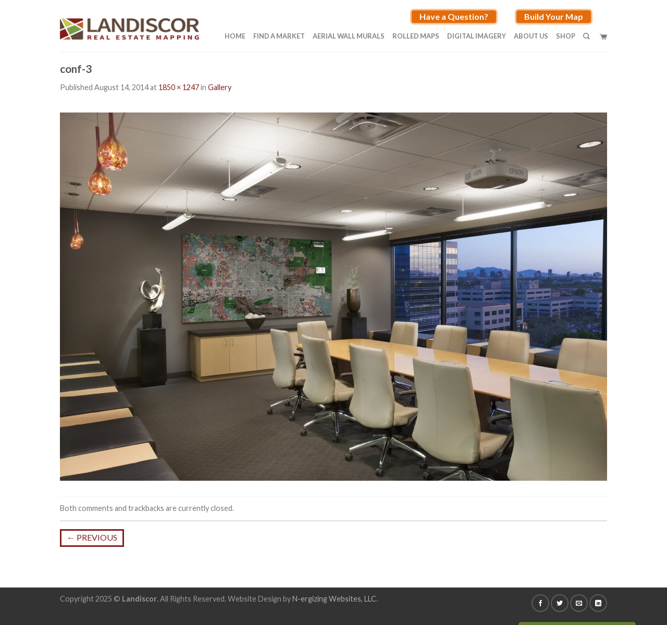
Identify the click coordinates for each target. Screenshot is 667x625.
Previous (92, 537)
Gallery (219, 87)
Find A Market (279, 36)
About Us (531, 36)
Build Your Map (553, 16)
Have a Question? (453, 16)
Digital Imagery (476, 36)
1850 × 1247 (178, 87)
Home (235, 36)
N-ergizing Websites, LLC (334, 598)
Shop (565, 36)
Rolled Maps (415, 36)
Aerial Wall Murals (349, 36)
